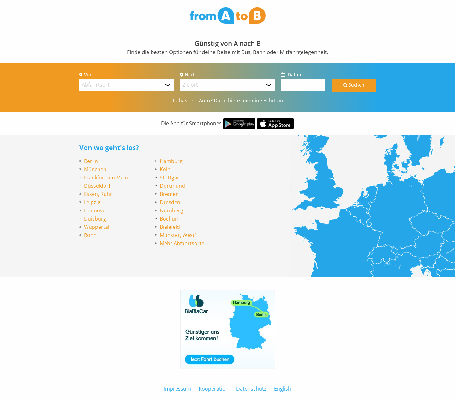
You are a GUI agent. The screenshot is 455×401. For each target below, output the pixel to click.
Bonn (90, 235)
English (282, 388)
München (95, 169)
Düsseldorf (97, 185)
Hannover (96, 210)
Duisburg (95, 218)
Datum (294, 74)
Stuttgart (170, 177)
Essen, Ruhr (98, 194)
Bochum (170, 218)
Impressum (177, 388)
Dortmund (172, 185)
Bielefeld (170, 226)
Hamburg (171, 161)
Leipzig (92, 202)
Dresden (170, 202)
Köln (165, 169)
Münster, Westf (178, 235)
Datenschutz (251, 388)
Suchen (353, 85)
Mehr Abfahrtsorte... (184, 243)
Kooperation (214, 388)
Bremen (169, 194)
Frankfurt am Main (106, 177)
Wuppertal (96, 226)
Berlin (91, 161)
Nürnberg (171, 210)
